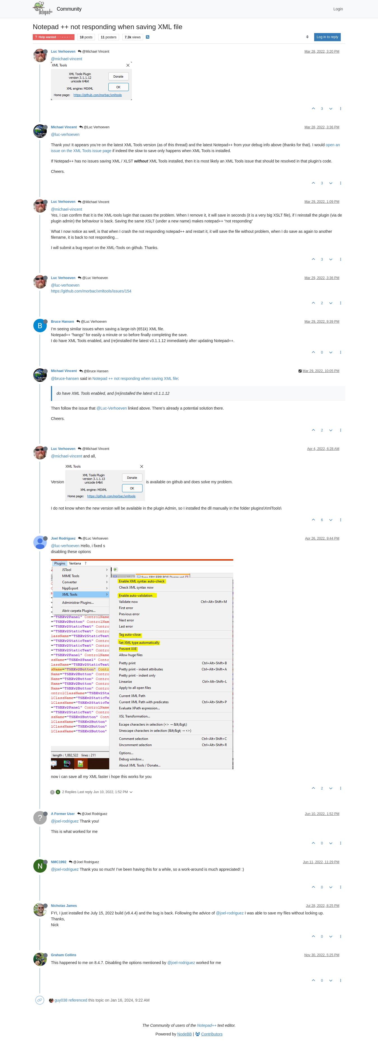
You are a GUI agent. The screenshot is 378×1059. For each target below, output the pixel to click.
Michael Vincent (64, 127)
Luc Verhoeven (63, 52)
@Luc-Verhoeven (112, 408)
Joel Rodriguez (63, 538)
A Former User (63, 814)
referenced (78, 1000)
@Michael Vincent (93, 52)
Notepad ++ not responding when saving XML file (135, 378)
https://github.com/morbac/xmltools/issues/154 (91, 291)
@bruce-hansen (65, 378)
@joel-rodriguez (65, 821)
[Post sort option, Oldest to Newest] (307, 37)
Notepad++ (206, 1025)
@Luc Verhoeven (94, 127)
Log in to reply (327, 37)
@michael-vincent (66, 59)
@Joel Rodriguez (92, 814)
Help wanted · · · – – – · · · (53, 37)
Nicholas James (64, 906)
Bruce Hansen (62, 322)
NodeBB (184, 1034)
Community (69, 9)
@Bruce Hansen (93, 371)
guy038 (61, 1000)
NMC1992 (58, 862)
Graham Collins (63, 955)
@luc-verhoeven (65, 134)
